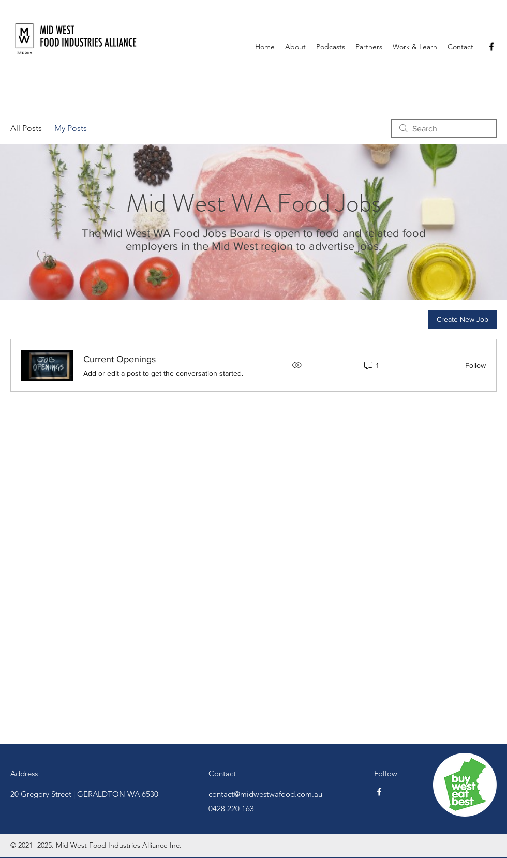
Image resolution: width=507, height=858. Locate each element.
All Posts (26, 128)
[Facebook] (491, 46)
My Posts (70, 128)
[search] (444, 128)
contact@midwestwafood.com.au (265, 794)
